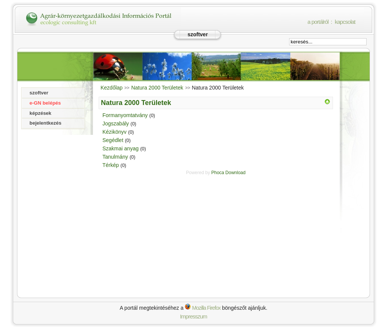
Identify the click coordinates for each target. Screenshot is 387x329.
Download (235, 172)
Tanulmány (115, 157)
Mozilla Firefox (202, 308)
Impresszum (193, 316)
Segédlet (112, 140)
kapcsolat (345, 22)
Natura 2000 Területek (157, 88)
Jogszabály (115, 123)
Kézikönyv (114, 132)
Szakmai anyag (120, 148)
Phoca (217, 172)
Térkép (110, 165)
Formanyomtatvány (125, 115)
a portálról (317, 22)
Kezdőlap (111, 88)
